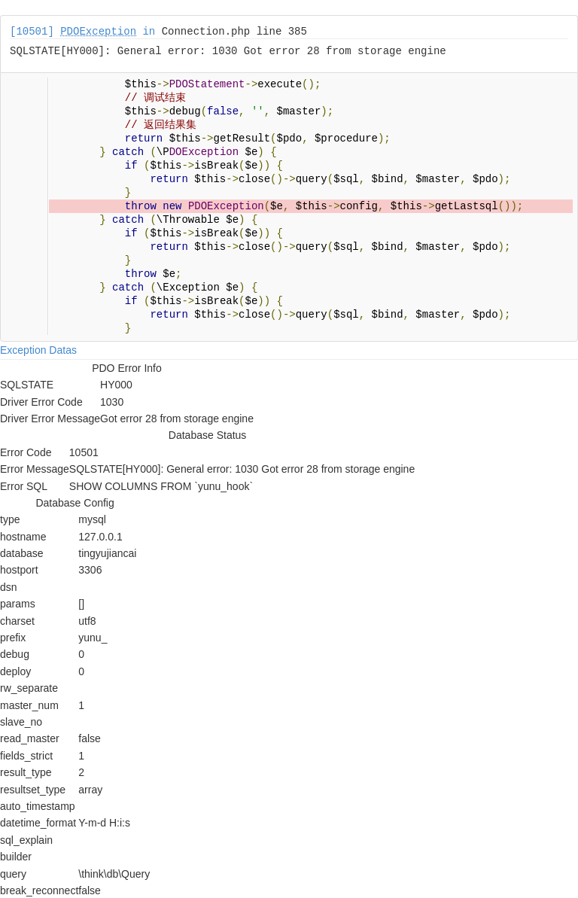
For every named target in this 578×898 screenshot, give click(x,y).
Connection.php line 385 (234, 32)
